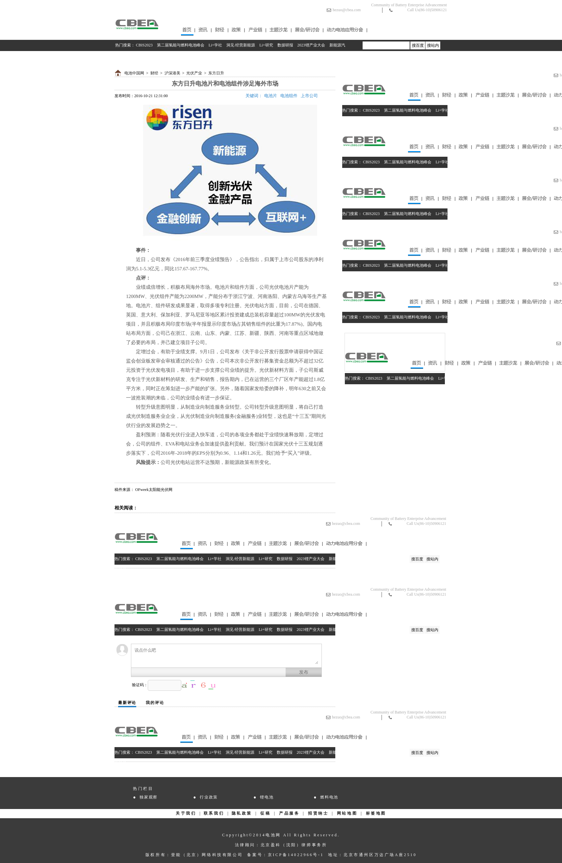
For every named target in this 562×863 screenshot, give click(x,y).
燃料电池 (329, 797)
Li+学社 (215, 45)
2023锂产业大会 (311, 45)
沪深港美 (172, 73)
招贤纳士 (318, 813)
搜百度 (418, 45)
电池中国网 (134, 73)
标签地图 (376, 813)
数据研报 (285, 45)
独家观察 (149, 797)
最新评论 (127, 702)
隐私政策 (242, 813)
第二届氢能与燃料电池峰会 (180, 45)
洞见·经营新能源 (240, 45)
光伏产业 (194, 73)
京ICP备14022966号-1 (296, 854)
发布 (303, 672)
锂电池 (266, 797)
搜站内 (433, 45)
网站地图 (347, 813)
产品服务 (289, 813)
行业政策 (209, 797)
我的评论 (155, 702)
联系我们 (214, 813)
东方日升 (216, 73)
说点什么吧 (226, 655)
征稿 (265, 813)
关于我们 (186, 813)
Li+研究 (266, 45)
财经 (154, 73)
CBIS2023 (144, 45)
